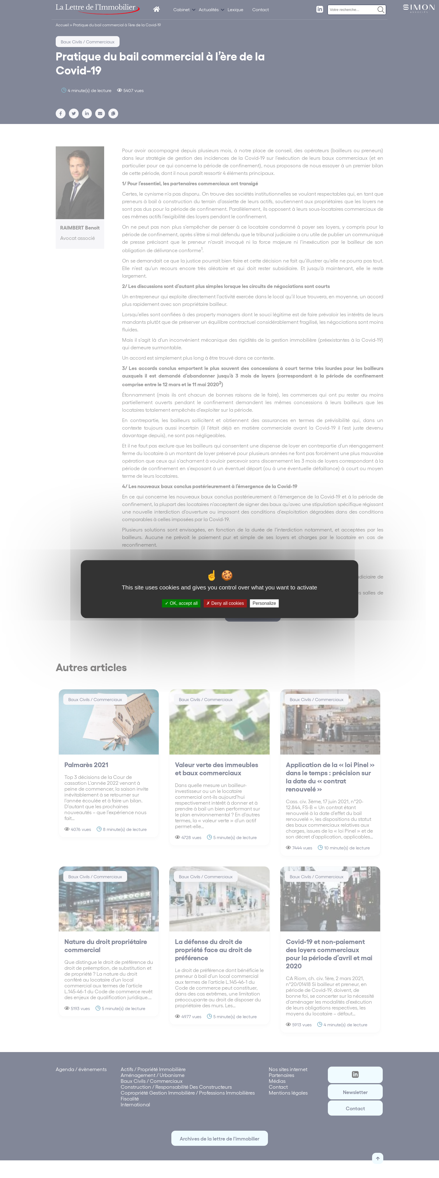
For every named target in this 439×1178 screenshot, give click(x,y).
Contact (260, 9)
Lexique (235, 9)
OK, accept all (181, 603)
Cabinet (181, 9)
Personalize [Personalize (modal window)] (264, 603)
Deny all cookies (225, 603)
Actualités (209, 9)
